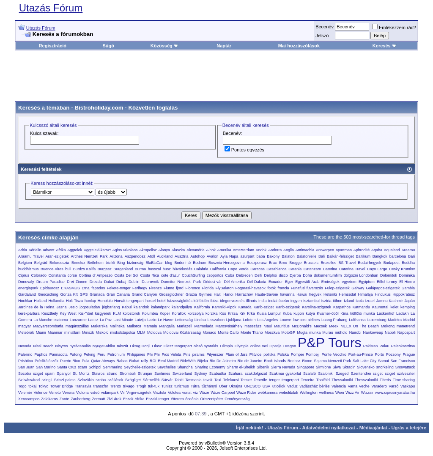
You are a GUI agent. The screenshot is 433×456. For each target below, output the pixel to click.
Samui (383, 361)
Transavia (83, 386)
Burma (140, 269)
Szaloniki (325, 373)
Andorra (275, 250)
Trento (115, 386)
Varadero (378, 386)
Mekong (388, 326)
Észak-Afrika (134, 399)
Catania (294, 269)
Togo (22, 386)
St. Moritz (81, 373)
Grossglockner (171, 294)
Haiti (217, 294)
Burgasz (105, 269)
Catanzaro (312, 269)
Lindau (200, 320)
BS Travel (347, 263)
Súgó (108, 45)
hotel (161, 301)
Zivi (109, 399)
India (262, 301)
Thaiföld (323, 380)
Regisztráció (52, 45)
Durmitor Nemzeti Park (181, 282)
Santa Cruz (66, 367)
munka (315, 332)
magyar (24, 326)
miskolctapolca (122, 332)
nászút (123, 346)
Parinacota (58, 354)
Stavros (98, 373)
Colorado (39, 275)
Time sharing (404, 380)
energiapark (28, 288)
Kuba (287, 313)
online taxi (259, 346)
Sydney (201, 373)
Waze (204, 392)
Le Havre (166, 320)
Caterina (330, 269)
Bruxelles (328, 263)
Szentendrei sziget (367, 373)
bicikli (110, 263)
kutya (310, 313)
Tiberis (385, 380)
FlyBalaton (225, 288)
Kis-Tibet (85, 313)
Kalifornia (202, 307)
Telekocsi (230, 380)
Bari (411, 256)
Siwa (336, 367)
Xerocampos (29, 399)
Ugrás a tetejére (408, 427)
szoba (101, 380)
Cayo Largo (377, 269)
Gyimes (205, 294)
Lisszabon (216, 320)
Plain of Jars (236, 354)
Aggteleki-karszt (97, 250)
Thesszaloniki (366, 380)
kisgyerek (103, 313)
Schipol (95, 367)
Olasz (157, 346)
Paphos (40, 354)
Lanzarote (78, 320)
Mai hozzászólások (299, 45)
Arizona (116, 256)
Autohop (197, 256)
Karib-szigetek (288, 307)
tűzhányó (209, 386)
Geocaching (48, 294)
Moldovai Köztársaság (182, 332)
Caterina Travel (352, 269)
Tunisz (167, 386)
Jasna (61, 307)
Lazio (151, 320)
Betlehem (96, 263)
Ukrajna (235, 386)
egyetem (349, 282)
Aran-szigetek (57, 256)
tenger (274, 380)
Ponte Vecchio (333, 354)
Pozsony (393, 354)
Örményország (237, 399)
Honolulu (105, 301)
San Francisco (402, 361)
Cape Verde (238, 269)
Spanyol (64, 373)
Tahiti (179, 380)
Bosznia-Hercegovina (226, 263)
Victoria (82, 392)
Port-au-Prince (360, 354)
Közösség (164, 45)
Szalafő (309, 373)
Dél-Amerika (234, 282)
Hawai (301, 294)
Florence (192, 288)
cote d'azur (170, 275)
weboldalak (288, 392)
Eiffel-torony (387, 282)
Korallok (179, 313)
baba (260, 256)
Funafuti (298, 288)
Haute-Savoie (266, 294)
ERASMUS (70, 288)
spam (50, 373)
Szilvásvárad (29, 380)
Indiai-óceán (278, 301)
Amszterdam (244, 250)
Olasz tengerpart (178, 346)
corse (72, 275)
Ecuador (276, 282)
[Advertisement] (216, 76)
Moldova (154, 332)
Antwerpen (325, 250)
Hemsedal (347, 294)
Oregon (289, 346)
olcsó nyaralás (206, 346)
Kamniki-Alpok (224, 307)
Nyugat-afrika (104, 346)
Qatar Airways (103, 361)
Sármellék (151, 380)
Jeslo (73, 307)
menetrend (406, 326)
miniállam (72, 332)
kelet (394, 307)
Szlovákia (85, 380)
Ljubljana (233, 320)
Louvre (285, 320)
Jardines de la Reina (36, 307)
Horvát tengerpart (129, 301)
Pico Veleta (171, 354)
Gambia (408, 288)
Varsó (393, 386)
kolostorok (131, 313)
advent (49, 250)
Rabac (121, 361)
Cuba (230, 275)
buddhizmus (28, 269)
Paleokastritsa (403, 346)
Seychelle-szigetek (140, 367)
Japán (409, 301)
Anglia (288, 250)
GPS (83, 294)
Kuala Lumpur (269, 313)
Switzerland (182, 373)
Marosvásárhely (229, 326)
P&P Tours (330, 342)
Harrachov (244, 294)
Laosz (93, 320)
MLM (141, 332)
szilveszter (406, 373)
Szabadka (217, 373)
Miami (41, 332)
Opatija (275, 346)
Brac (273, 263)
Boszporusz (257, 263)
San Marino (45, 367)
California (218, 269)
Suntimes (162, 373)
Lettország (184, 320)
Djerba (295, 275)
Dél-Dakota (256, 282)
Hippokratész (403, 294)
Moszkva (272, 332)
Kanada (245, 307)
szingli (46, 380)
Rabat (134, 361)
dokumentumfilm (328, 275)
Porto (379, 354)
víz (195, 392)
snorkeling (385, 367)
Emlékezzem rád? (394, 27)
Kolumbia (150, 313)
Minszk (88, 332)
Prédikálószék (46, 361)
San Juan (26, 367)
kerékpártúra (29, 313)
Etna (86, 288)
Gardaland (27, 294)
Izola (360, 301)
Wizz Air (352, 392)
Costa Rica (149, 275)
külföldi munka (362, 313)
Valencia (339, 386)
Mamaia (150, 326)
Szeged (342, 373)
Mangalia (167, 326)
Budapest (392, 263)
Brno (283, 263)
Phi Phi (153, 354)
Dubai (109, 282)
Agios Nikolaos (125, 250)
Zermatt (98, 399)
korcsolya (195, 313)
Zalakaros (49, 399)
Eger (289, 282)
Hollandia (57, 301)
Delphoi (270, 275)
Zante (64, 399)
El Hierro (407, 282)
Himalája (365, 294)
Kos (222, 313)
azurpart (247, 256)
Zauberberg (80, 399)
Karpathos (342, 307)
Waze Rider (246, 392)
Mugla (302, 332)
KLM (117, 313)
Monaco (209, 332)
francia (283, 288)
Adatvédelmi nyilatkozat (328, 427)
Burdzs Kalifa (84, 269)
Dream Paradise (50, 282)
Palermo (25, 354)
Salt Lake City (364, 361)
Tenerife (260, 380)
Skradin (349, 367)
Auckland (165, 256)
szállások (115, 380)
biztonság (135, 263)
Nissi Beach (43, 346)
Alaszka (178, 250)
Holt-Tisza (74, 301)
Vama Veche (359, 386)
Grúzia (191, 294)
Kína (344, 313)
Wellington (309, 392)
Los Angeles (267, 320)
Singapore (305, 367)
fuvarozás (315, 288)
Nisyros (61, 346)
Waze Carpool (223, 392)
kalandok (141, 307)
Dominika (407, 275)
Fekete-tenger (119, 288)
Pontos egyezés (244, 149)
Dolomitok (388, 275)
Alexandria (195, 250)
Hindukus (383, 294)
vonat (187, 392)
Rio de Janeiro (250, 361)
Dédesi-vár (212, 282)
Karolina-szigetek (316, 307)
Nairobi (355, 332)
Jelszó (322, 35)
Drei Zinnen (77, 282)
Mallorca (134, 326)
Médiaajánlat (373, 427)
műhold (341, 332)
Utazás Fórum (51, 8)
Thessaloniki (342, 380)
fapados (98, 288)
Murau (327, 332)
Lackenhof (386, 313)
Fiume (169, 288)
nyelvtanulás (80, 346)
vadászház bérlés (314, 386)
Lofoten (249, 320)
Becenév (324, 26)
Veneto (55, 392)
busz (167, 269)
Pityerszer (215, 354)
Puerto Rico (70, 361)
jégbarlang (111, 307)
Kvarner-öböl (328, 313)
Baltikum (363, 256)
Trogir (141, 386)
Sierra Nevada (283, 367)
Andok (261, 250)
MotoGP (288, 332)
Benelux (78, 263)
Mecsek (320, 326)
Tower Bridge (61, 386)
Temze (246, 380)
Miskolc (102, 332)
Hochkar (25, 301)
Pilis (186, 354)
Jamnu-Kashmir (389, 301)
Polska (283, 354)
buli (68, 269)
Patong (75, 354)
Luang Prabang (334, 320)
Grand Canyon (144, 294)
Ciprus (23, 275)
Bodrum (199, 263)
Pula (85, 361)
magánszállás (77, 326)
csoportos (215, 275)
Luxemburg (376, 320)
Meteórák (26, 332)
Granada (97, 294)
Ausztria (182, 256)
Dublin (134, 282)
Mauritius (282, 326)
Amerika (224, 250)
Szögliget (133, 380)
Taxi (217, 380)
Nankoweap (373, 332)
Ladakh (402, 313)
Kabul (127, 307)
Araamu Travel (31, 256)
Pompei (297, 354)
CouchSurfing (193, 275)
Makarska (99, 326)
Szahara (235, 373)
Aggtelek (74, 250)
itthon (337, 301)
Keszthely (49, 313)
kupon (298, 313)
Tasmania (193, 380)
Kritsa (233, 313)
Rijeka (202, 361)
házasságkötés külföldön (188, 301)
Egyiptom (367, 282)
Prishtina (25, 361)
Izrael (370, 301)
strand (112, 373)
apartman (344, 250)
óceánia (192, 399)
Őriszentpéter (211, 399)
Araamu (408, 250)
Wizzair (367, 392)
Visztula (159, 392)
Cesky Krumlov (402, 269)
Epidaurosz (49, 288)
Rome (307, 361)
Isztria (326, 301)
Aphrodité (362, 250)
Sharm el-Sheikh (241, 367)
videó (95, 392)
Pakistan (370, 346)
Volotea (174, 392)
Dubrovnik (150, 282)
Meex (333, 326)
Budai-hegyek (369, 263)
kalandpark (160, 307)
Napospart (406, 332)
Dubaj (121, 282)
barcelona (397, 256)
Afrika (61, 250)
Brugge (295, 263)
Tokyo (43, 386)
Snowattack (405, 367)
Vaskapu (407, 386)
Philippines (136, 354)
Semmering (112, 367)
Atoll (151, 256)
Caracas (257, 269)
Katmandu (361, 307)
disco (283, 275)
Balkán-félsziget (340, 256)
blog (168, 263)
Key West (68, 313)
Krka (251, 313)
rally (144, 361)
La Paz (106, 320)
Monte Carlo (228, 332)
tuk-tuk (153, 386)
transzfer (100, 386)
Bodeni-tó (182, 263)
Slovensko (366, 367)
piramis (198, 354)
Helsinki (330, 294)
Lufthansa (357, 320)
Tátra (195, 386)
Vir (122, 392)
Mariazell (184, 326)
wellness (326, 392)
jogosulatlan (89, 307)
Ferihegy (139, 288)
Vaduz (292, 386)
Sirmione (323, 367)
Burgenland (123, 269)
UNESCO (252, 386)
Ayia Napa (229, 256)
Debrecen (244, 275)
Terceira (307, 380)
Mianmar (55, 332)
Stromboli (128, 373)
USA (267, 386)
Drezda (96, 282)
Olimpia (226, 346)
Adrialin (35, 250)
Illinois (251, 301)
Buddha (408, 263)
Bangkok (380, 256)
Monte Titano (252, 332)
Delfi (258, 275)
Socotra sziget (30, 373)
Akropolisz (148, 250)
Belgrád (40, 263)
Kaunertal (380, 307)
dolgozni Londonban (361, 275)
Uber (223, 386)
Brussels (311, 263)
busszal (154, 269)
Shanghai (185, 367)
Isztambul (311, 301)
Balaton (288, 256)
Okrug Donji (140, 346)
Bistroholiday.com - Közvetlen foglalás (126, 107)
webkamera (268, 392)
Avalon (212, 256)
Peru (101, 354)
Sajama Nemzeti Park (332, 361)
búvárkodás (182, 269)
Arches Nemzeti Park (89, 256)
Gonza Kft (69, 294)
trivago (128, 386)
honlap (90, 301)
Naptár (223, 45)
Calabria (201, 269)
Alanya (164, 250)
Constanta (57, 275)
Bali (321, 256)
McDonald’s (302, 326)
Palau (384, 346)
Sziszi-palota (65, 380)
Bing (121, 263)
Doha (307, 275)
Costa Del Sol (126, 275)
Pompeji (313, 354)
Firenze (155, 288)
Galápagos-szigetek (383, 288)
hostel (150, 301)
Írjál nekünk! (249, 427)
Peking (90, 354)
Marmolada (203, 326)
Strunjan (145, 373)
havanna (287, 294)
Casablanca (276, 269)
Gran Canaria (118, 294)
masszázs (252, 326)
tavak (208, 380)
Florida (208, 288)
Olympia (242, 346)
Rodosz (294, 361)
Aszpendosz (135, 256)
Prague (409, 354)
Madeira (395, 320)
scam (82, 367)
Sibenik (263, 367)
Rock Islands (275, 361)
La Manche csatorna (50, 320)
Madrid (409, 320)
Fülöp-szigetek (337, 288)
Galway (357, 288)
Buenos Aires (52, 269)
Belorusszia (59, 263)
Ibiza (214, 301)
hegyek (315, 294)
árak (118, 399)
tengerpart (290, 380)
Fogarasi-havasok (251, 288)
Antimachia (305, 250)
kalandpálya (182, 307)
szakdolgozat (256, 373)
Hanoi (228, 294)
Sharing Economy (210, 367)
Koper (165, 313)
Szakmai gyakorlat (285, 373)
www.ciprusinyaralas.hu (395, 392)
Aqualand (392, 250)
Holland (40, 301)
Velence (40, 392)
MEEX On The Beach (359, 326)
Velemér (25, 392)
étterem (177, 399)
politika (269, 354)
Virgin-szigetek (138, 392)
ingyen (296, 301)
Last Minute (123, 320)
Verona (69, 392)
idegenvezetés (232, 301)
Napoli (390, 332)
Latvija (139, 320)
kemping (407, 307)
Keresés (385, 45)
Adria (22, 250)
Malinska (117, 326)
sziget (390, 373)
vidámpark (110, 392)
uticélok (278, 386)
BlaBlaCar (154, 263)
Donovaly (26, 282)
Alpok (211, 250)
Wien (339, 392)
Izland (349, 301)
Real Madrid (168, 361)
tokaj (32, 386)
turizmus (181, 386)
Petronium (116, 354)
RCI (153, 361)
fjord (180, 288)
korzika (212, 313)
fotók (272, 288)
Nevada (24, 346)
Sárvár (167, 380)
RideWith (188, 361)
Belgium (25, 263)
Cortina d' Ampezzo (95, 275)
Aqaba (376, 250)
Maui (268, 326)
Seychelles (166, 367)
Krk (242, 313)
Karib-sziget (264, 307)
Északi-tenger (157, 399)
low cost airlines (306, 320)
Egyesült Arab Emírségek (317, 282)
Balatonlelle (307, 256)
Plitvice (255, 354)
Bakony (273, 256)
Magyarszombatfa (48, 326)
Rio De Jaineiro (223, 361)
